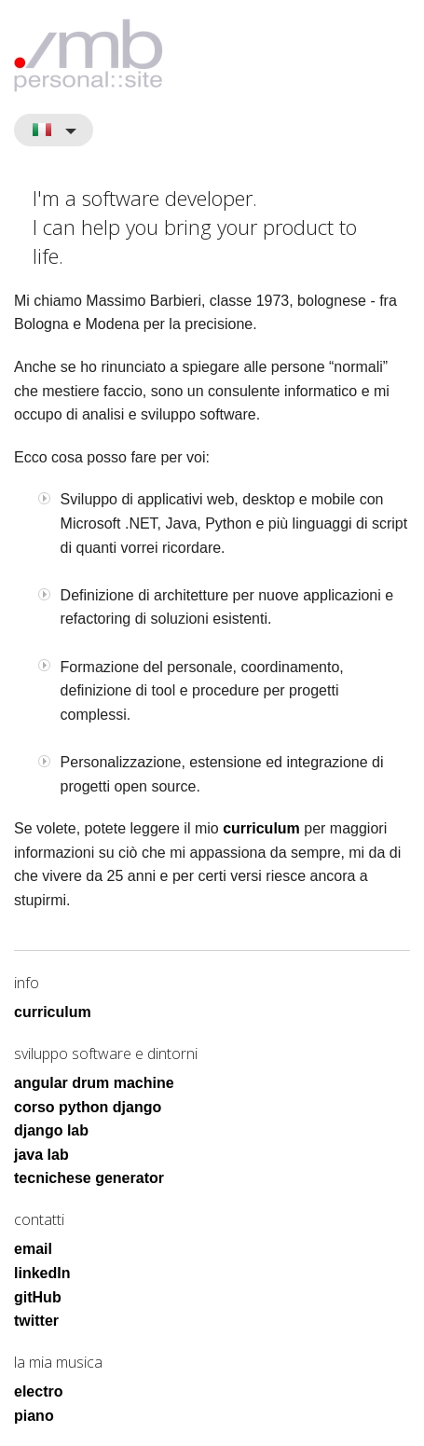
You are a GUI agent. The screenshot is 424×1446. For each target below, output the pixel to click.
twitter (36, 1321)
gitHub (38, 1297)
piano (34, 1416)
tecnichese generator (89, 1178)
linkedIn (42, 1273)
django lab (51, 1130)
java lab (41, 1155)
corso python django (87, 1107)
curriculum (261, 828)
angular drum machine (94, 1083)
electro (38, 1391)
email (33, 1249)
